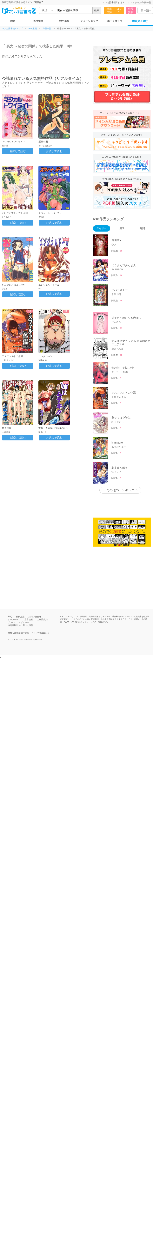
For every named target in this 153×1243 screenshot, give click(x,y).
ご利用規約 (42, 540)
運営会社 (28, 540)
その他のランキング (120, 411)
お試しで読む (18, 151)
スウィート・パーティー (51, 213)
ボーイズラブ (114, 21)
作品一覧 (47, 29)
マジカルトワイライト (13, 141)
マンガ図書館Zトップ (12, 29)
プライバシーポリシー (18, 543)
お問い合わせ (34, 538)
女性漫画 (64, 21)
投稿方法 (20, 538)
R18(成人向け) (140, 21)
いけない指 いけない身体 (15, 213)
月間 (142, 228)
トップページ (14, 540)
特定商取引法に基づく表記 (20, 546)
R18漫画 (33, 29)
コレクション (45, 356)
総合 (12, 21)
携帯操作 (6, 428)
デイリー (101, 228)
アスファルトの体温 (12, 356)
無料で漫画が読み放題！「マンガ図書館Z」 (29, 554)
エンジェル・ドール (48, 284)
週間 (121, 228)
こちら (105, 543)
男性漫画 (38, 21)
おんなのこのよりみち (13, 284)
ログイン (119, 10)
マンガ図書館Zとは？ (113, 2)
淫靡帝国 (43, 141)
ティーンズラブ (89, 21)
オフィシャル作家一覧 (139, 2)
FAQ (10, 537)
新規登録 (109, 10)
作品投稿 (131, 10)
